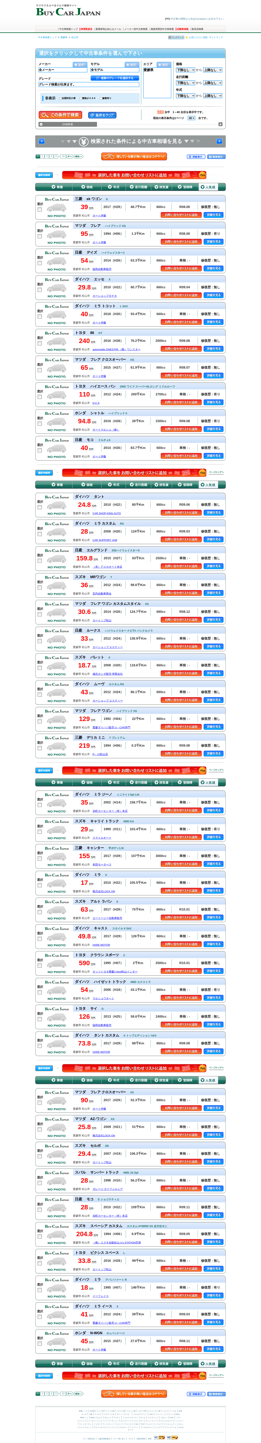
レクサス (165, 1411)
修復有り (106, 98)
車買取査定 (86, 29)
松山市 (74, 37)
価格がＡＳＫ (89, 98)
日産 (180, 1411)
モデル (95, 64)
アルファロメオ (100, 1427)
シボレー (163, 1418)
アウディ (116, 1418)
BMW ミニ (84, 1418)
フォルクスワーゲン (130, 1418)
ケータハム (168, 1424)
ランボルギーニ (147, 1427)
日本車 (92, 1411)
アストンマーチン (84, 1424)
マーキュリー (113, 1421)
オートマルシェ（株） (106, 429)
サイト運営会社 (89, 1439)
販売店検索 (197, 29)
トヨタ (174, 1411)
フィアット (134, 1427)
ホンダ (84, 1414)
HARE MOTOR (101, 944)
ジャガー (97, 1424)
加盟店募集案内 (104, 1439)
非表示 (50, 98)
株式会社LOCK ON (104, 891)
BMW (177, 1414)
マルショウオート (103, 998)
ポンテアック (126, 1421)
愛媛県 (63, 37)
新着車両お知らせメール (108, 29)
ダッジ (148, 1421)
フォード (102, 1421)
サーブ (130, 1430)
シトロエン (179, 1424)
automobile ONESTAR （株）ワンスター (117, 349)
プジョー (80, 1427)
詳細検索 (67, 124)
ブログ (130, 1439)
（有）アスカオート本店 (107, 566)
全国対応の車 (69, 98)
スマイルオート (102, 837)
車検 (149, 1439)
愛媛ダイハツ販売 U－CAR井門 (111, 727)
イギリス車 (120, 1411)
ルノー (89, 1427)
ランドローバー (109, 1424)
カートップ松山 (102, 620)
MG (136, 1424)
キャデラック (153, 1418)
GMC (171, 1418)
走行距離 (182, 77)
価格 (179, 64)
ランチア (158, 1427)
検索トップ (83, 1411)
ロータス (129, 1424)
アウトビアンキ (170, 1427)
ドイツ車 (100, 1411)
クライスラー (138, 1421)
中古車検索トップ (68, 29)
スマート (169, 1414)
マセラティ (123, 1427)
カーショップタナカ (105, 295)
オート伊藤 (99, 215)
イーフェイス (101, 1296)
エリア (147, 64)
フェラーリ (112, 1427)
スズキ (112, 1414)
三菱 (90, 1414)
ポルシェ (107, 1418)
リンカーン (92, 1421)
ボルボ (181, 1427)
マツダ (104, 1414)
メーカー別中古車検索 (135, 29)
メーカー (44, 64)
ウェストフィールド (154, 1424)
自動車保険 (182, 29)
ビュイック (81, 1421)
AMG (151, 1414)
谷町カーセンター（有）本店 (110, 811)
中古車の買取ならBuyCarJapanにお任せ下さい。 (198, 18)
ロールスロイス (167, 1421)
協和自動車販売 (102, 269)
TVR (142, 1424)
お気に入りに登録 (198, 37)
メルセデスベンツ (140, 1414)
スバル (97, 1414)
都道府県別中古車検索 (162, 29)
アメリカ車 (110, 1411)
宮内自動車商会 (102, 593)
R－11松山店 (100, 754)
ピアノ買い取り (119, 1439)
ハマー (178, 1418)
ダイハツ (120, 1414)
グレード (44, 78)
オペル (143, 1418)
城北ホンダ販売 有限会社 (108, 673)
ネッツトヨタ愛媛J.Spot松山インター (115, 971)
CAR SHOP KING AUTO (107, 513)
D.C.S (96, 403)
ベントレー (179, 1421)
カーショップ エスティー (108, 647)
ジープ (156, 1421)
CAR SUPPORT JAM (105, 540)
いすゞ (128, 1414)
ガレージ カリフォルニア (108, 1189)
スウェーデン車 (154, 1411)
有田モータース (102, 864)
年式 (179, 89)
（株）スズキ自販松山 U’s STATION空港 (117, 1242)
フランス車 (131, 1411)
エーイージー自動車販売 (107, 918)
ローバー (120, 1424)
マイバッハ (159, 1414)
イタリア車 (142, 1411)
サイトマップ (216, 37)
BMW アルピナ (96, 1418)
